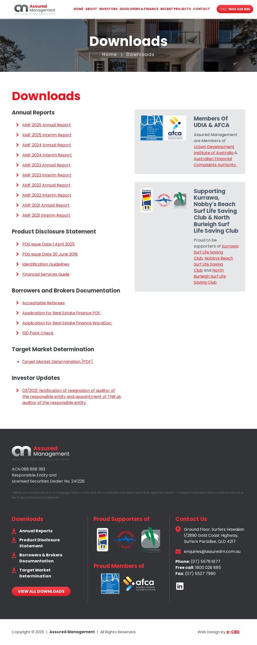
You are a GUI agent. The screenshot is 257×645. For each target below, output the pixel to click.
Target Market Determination (35, 573)
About (91, 9)
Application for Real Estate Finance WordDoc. (67, 323)
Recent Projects (175, 9)
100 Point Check (37, 333)
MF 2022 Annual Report (48, 185)
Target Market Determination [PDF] (57, 362)
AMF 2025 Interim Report (47, 135)
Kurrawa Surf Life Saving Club (216, 252)
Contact (201, 9)
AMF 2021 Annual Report (46, 205)
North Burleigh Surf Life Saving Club (210, 276)
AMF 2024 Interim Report (47, 155)
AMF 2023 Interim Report (46, 175)
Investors (108, 9)
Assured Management (34, 10)
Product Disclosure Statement (39, 543)
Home (78, 9)
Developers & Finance (139, 9)
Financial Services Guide (46, 274)
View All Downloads (41, 591)
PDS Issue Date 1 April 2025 (48, 244)
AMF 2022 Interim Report (46, 195)
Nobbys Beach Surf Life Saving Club (213, 264)
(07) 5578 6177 (205, 561)
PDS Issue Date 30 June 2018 (50, 254)
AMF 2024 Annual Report (46, 145)
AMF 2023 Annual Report (46, 165)
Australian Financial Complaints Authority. (215, 162)
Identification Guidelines (45, 264)
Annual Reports (35, 531)
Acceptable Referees (43, 303)
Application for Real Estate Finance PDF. (61, 313)
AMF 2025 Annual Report (46, 125)
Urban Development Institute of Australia (214, 150)
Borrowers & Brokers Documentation (40, 558)
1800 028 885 (208, 567)
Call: (235, 9)
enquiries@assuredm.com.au (212, 551)
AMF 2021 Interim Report (46, 215)
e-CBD (232, 631)
